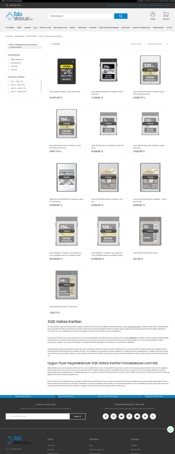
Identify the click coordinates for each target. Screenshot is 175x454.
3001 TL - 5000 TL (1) (18, 88)
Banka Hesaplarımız (156, 5)
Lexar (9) (14, 66)
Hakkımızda (143, 5)
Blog (91, 445)
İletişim (167, 5)
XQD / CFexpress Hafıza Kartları (50, 36)
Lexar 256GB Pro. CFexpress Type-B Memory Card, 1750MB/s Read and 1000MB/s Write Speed (65, 254)
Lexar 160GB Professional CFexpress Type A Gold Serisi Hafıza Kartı (65, 146)
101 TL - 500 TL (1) (17, 81)
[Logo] (19, 16)
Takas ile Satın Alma (65, 396)
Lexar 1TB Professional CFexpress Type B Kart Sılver (107, 146)
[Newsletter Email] (46, 416)
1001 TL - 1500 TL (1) (18, 85)
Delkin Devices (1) (17, 59)
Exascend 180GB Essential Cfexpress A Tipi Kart (106, 200)
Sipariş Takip (135, 450)
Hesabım (134, 445)
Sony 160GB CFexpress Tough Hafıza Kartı (65, 92)
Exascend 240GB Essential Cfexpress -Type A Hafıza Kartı (149, 200)
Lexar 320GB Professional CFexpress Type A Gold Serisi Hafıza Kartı (149, 93)
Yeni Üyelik (51, 445)
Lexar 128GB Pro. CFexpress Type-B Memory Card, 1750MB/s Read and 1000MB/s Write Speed (107, 254)
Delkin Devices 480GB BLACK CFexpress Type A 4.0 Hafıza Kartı (66, 200)
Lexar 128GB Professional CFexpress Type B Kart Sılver (148, 146)
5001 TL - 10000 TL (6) (19, 92)
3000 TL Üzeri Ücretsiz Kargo (108, 396)
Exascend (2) (16, 63)
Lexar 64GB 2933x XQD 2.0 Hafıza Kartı (63, 307)
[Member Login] (152, 16)
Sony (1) (14, 70)
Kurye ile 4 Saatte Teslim (154, 396)
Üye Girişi (51, 450)
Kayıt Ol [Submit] (77, 416)
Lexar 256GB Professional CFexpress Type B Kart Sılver (107, 93)
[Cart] (166, 16)
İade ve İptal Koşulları (23, 396)
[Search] (87, 16)
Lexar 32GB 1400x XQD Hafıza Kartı (145, 253)
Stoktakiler (56, 44)
